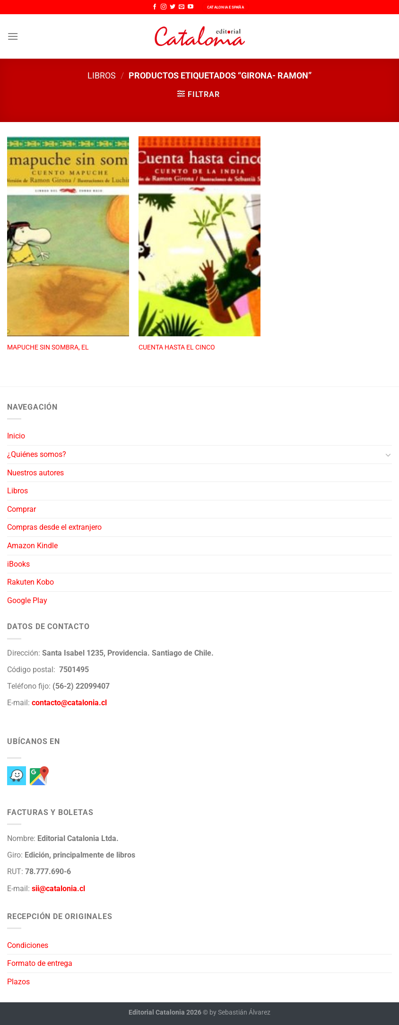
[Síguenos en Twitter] (172, 7)
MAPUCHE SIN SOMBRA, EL (48, 347)
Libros (101, 75)
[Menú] (12, 36)
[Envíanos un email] (181, 7)
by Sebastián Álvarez (239, 1012)
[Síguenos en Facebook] (154, 7)
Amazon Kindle (32, 545)
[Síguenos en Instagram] (163, 7)
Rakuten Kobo (30, 582)
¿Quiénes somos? (36, 454)
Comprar (21, 509)
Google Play (27, 600)
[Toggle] (388, 454)
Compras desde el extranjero (54, 527)
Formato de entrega (39, 963)
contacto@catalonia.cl (69, 702)
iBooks (18, 564)
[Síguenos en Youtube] (190, 7)
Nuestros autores (35, 472)
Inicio (16, 435)
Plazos (18, 981)
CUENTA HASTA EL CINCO (177, 347)
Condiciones (27, 945)
